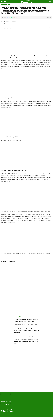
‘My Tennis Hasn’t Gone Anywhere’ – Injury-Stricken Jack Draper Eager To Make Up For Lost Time (26, 341)
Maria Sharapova (31, 253)
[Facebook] (1, 405)
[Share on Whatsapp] (12, 18)
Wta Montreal (45, 253)
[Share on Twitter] (10, 18)
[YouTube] (6, 405)
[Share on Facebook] (8, 18)
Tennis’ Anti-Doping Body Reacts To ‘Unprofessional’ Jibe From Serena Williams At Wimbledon (26, 330)
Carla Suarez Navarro (12, 253)
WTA (9, 4)
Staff (4, 21)
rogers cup (39, 253)
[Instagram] (8, 405)
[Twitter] (4, 405)
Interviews (4, 4)
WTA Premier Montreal (7, 255)
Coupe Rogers (22, 253)
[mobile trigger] (2, 1)
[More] (16, 18)
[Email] (14, 18)
